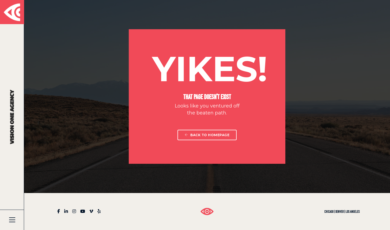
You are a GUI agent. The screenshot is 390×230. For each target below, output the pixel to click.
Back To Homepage (207, 135)
